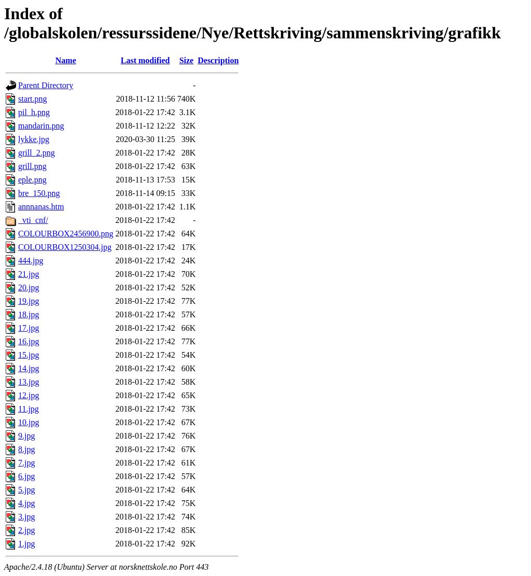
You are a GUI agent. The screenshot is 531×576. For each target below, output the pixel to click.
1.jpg (26, 543)
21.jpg (28, 274)
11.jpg (28, 408)
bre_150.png (39, 193)
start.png (32, 98)
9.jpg (26, 435)
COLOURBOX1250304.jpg (64, 247)
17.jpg (28, 328)
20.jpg (28, 287)
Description (218, 60)
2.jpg (26, 530)
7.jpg (26, 462)
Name (65, 60)
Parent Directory (45, 85)
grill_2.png (36, 152)
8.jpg (26, 449)
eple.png (32, 179)
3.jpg (26, 516)
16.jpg (28, 341)
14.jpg (28, 368)
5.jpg (26, 489)
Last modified (145, 60)
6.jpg (26, 476)
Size (186, 60)
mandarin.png (41, 125)
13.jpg (28, 381)
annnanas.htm (41, 206)
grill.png (32, 166)
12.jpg (28, 395)
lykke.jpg (33, 139)
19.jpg (28, 301)
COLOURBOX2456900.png (66, 233)
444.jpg (30, 260)
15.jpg (28, 354)
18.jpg (28, 314)
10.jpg (28, 422)
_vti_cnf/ (33, 220)
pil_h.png (34, 112)
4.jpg (26, 503)
